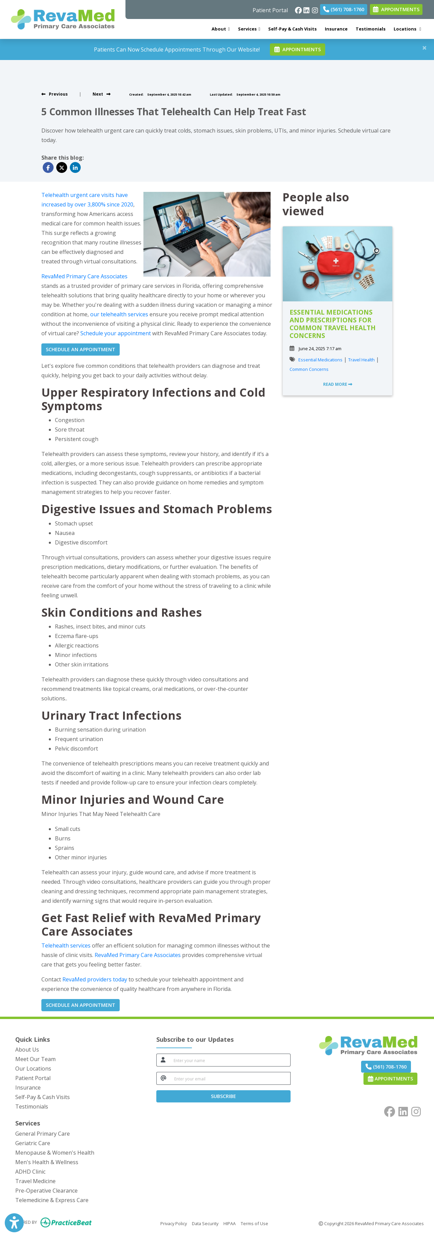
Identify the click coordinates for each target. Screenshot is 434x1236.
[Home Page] (63, 18)
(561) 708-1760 (343, 9)
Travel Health (361, 360)
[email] (230, 1078)
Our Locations (33, 1068)
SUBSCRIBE (223, 1096)
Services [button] (249, 29)
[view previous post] (54, 94)
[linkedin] (306, 8)
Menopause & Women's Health (54, 1152)
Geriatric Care (32, 1143)
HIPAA (229, 1223)
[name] (230, 1060)
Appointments (390, 1078)
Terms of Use (254, 1223)
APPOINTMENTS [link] (396, 9)
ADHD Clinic (30, 1171)
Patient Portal (270, 10)
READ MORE (337, 384)
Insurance (336, 29)
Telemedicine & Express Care (51, 1200)
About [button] (221, 29)
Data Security (205, 1223)
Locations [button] (407, 29)
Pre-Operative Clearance (46, 1190)
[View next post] (102, 94)
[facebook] (297, 8)
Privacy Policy (173, 1223)
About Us (27, 1049)
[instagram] (314, 8)
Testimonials (371, 29)
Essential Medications (320, 360)
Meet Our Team (35, 1059)
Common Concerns (309, 369)
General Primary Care (42, 1133)
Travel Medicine (35, 1181)
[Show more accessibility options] (14, 1223)
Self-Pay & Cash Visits (292, 29)
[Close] (424, 47)
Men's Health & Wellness (46, 1162)
